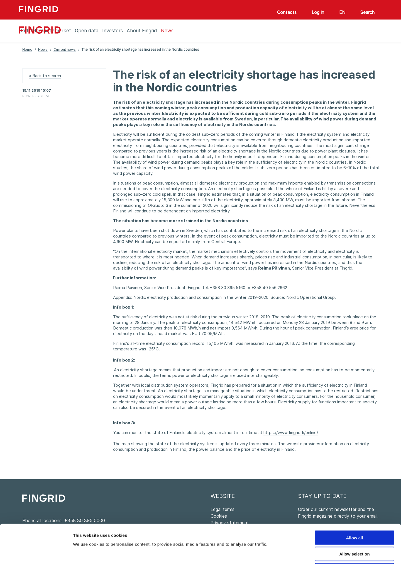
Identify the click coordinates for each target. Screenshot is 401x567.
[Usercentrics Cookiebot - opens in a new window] (36, 556)
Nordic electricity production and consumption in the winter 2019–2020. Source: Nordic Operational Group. (234, 297)
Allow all (354, 498)
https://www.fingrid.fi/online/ (290, 432)
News (43, 49)
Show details (292, 556)
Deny (354, 531)
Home (27, 49)
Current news (64, 49)
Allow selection (354, 515)
